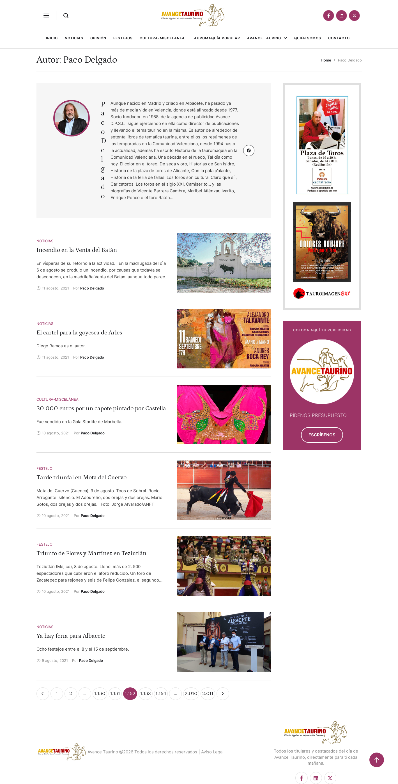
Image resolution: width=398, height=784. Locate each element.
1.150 (99, 693)
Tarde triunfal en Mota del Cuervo (81, 477)
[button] (46, 15)
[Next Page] (223, 693)
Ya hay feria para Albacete (70, 635)
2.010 (191, 693)
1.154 (161, 693)
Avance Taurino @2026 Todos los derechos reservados (142, 752)
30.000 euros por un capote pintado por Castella (101, 408)
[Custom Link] (248, 150)
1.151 (115, 693)
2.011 (207, 693)
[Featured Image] (224, 263)
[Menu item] (52, 38)
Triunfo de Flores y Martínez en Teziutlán (91, 553)
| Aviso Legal (211, 752)
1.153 (145, 693)
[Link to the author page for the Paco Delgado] (92, 288)
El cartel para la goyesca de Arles (79, 332)
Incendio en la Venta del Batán (76, 250)
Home (326, 60)
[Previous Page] (42, 693)
